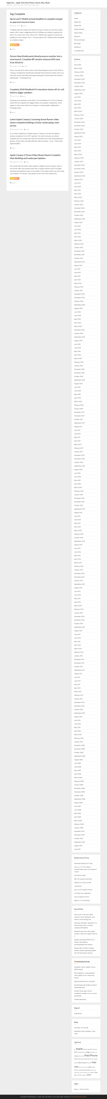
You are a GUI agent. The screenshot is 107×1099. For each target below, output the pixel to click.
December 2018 (79, 369)
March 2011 (78, 691)
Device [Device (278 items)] (84, 1052)
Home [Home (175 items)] (82, 1056)
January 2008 (78, 828)
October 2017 (78, 419)
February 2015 (78, 534)
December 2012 (79, 616)
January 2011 (78, 699)
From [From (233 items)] (96, 1052)
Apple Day (77, 22)
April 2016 (77, 484)
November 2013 (79, 577)
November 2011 (79, 663)
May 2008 (77, 813)
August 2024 (78, 136)
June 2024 (77, 143)
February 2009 (79, 781)
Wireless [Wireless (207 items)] (84, 1075)
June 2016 (77, 477)
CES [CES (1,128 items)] (75, 1052)
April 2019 (77, 355)
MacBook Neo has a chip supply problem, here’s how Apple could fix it (85, 933)
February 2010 (78, 738)
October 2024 (78, 129)
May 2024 (77, 147)
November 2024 (79, 126)
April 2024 (77, 151)
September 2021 (79, 262)
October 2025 (78, 86)
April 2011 (77, 688)
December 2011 (79, 659)
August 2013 (78, 588)
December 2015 (79, 498)
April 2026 (77, 65)
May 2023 (77, 190)
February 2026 (79, 72)
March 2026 (78, 68)
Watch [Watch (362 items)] (75, 1075)
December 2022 (79, 208)
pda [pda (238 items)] (79, 1070)
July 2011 (77, 677)
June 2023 (77, 186)
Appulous (77, 36)
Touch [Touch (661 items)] (92, 1072)
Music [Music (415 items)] (75, 1070)
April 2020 (77, 323)
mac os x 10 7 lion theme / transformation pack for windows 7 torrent (85, 869)
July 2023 (77, 183)
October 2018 (78, 376)
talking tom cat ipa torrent (82, 882)
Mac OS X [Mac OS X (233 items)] (81, 1067)
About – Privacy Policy (81, 1089)
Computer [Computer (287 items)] (79, 1052)
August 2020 (78, 308)
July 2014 (77, 548)
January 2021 (78, 290)
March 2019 (78, 358)
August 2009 (78, 760)
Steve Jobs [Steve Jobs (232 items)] (76, 1072)
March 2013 (78, 605)
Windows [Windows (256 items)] (80, 1075)
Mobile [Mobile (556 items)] (90, 1067)
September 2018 (79, 380)
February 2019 (78, 362)
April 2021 (77, 280)
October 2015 (78, 505)
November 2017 (79, 416)
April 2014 (77, 559)
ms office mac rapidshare (82, 893)
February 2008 (79, 824)
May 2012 (77, 641)
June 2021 (77, 272)
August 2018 (78, 383)
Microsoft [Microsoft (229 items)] (85, 1067)
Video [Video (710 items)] (96, 1072)
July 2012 (77, 634)
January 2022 (78, 247)
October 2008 (78, 795)
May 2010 (77, 727)
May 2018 (77, 394)
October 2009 (78, 752)
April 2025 (77, 108)
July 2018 (77, 387)
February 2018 (78, 405)
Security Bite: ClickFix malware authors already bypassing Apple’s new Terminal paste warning (85, 950)
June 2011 (77, 681)
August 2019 (78, 340)
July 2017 (77, 430)
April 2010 (77, 731)
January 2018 (78, 409)
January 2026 (78, 75)
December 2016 (79, 455)
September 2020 (79, 305)
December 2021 (79, 251)
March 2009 (78, 777)
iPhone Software (79, 40)
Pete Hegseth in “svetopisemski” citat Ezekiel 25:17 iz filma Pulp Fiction (84, 975)
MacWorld (77, 47)
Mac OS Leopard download (83, 879)
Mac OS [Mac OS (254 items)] (89, 1062)
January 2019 (78, 366)
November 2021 (79, 254)
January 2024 (78, 161)
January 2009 (78, 785)
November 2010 (79, 706)
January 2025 (78, 118)
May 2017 (77, 437)
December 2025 (79, 79)
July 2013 (77, 591)
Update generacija (80, 999)
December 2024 (79, 122)
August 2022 (78, 222)
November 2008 (79, 792)
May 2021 (77, 276)
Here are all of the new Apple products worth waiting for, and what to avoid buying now (84, 917)
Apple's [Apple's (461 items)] (85, 1049)
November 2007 (79, 835)
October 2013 (78, 580)
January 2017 (78, 452)
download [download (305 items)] (92, 1052)
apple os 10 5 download (82, 900)
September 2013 (79, 584)
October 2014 (78, 537)
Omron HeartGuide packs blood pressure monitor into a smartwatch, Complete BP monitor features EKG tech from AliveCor (36, 59)
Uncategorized (79, 51)
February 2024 (79, 158)
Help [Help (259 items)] (80, 1056)
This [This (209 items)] (89, 1072)
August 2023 (78, 179)
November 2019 (79, 330)
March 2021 (78, 283)
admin (24, 25)
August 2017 (78, 426)
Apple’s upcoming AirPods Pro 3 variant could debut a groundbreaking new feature (84, 942)
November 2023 (79, 169)
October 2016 (78, 462)
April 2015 (77, 527)
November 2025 (79, 83)
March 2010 (78, 734)
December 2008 (79, 788)
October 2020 (78, 301)
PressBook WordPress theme (79, 1096)
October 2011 (78, 666)
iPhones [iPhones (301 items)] (82, 1059)
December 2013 (79, 573)
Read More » (15, 45)
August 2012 (78, 631)
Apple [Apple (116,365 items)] (79, 1048)
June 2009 (77, 767)
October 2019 (78, 333)
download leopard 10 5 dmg (83, 863)
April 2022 (77, 237)
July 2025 (77, 97)
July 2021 (77, 269)
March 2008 (78, 820)
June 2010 (77, 724)
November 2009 (79, 749)
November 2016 (79, 459)
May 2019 (77, 351)
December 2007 (79, 831)
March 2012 (78, 648)
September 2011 (79, 670)
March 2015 (78, 530)
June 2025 (77, 100)
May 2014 (77, 555)
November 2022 (79, 211)
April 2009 (77, 774)
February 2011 (78, 695)
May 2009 (77, 770)
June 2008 (77, 810)
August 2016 (78, 469)
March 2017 (78, 444)
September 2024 (79, 133)
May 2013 (77, 598)
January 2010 (78, 742)
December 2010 (79, 702)
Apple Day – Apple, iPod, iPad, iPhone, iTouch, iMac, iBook (28, 3)
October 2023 (78, 172)
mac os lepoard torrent (81, 897)
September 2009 (79, 756)
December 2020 (79, 294)
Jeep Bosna (78, 1013)
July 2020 (77, 312)
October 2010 (78, 709)
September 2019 (79, 337)
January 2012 (78, 656)
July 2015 (77, 516)
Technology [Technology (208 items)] (85, 1072)
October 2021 (78, 258)
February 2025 (79, 115)
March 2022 (78, 240)
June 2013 (77, 595)
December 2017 (79, 412)
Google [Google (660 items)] (76, 1056)
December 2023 (79, 165)
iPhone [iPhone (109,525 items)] (94, 1055)
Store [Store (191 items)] (81, 1072)
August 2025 (78, 93)
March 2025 (78, 111)
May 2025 (77, 104)
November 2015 (79, 502)
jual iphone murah (80, 875)
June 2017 (77, 434)
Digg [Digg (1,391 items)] (87, 1052)
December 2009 (79, 745)
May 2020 (77, 319)
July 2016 (77, 473)
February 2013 (78, 609)
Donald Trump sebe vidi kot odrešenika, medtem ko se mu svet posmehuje (85, 993)
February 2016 (78, 491)
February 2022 (79, 244)
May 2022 (77, 233)
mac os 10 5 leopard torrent (83, 889)
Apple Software (79, 29)
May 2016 (77, 480)
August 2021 (78, 265)
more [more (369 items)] (93, 1067)
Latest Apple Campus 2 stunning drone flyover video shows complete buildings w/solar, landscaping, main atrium (34, 122)
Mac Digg (77, 43)
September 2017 (79, 423)
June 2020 (77, 315)
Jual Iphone (78, 886)
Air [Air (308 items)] (75, 1049)
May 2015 (77, 523)
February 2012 (78, 652)
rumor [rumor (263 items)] (92, 1070)
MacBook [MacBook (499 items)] (84, 1062)
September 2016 (79, 466)
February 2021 (78, 287)
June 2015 (77, 520)
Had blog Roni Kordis (83, 961)
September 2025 (79, 90)
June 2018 (77, 391)
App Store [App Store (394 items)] (90, 1049)
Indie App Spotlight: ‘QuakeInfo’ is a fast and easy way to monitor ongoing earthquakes (85, 925)
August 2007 (78, 846)
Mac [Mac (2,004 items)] (79, 1062)
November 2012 (79, 620)
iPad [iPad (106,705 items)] (86, 1055)
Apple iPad (77, 25)
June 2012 (77, 638)
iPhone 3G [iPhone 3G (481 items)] (77, 1059)
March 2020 (78, 326)
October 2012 (78, 623)
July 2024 (77, 140)
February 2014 (78, 566)
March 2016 (78, 487)
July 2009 (77, 763)
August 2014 (78, 545)
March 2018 (78, 401)
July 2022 (77, 226)
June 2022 (77, 229)
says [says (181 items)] (95, 1070)
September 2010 (79, 713)
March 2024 (78, 154)
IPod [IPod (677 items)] (86, 1059)
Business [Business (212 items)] (95, 1049)
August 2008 (78, 803)
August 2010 (78, 717)
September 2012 (79, 627)
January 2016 (78, 494)
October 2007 (78, 838)
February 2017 (78, 448)
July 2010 (77, 720)
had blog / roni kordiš (81, 1028)
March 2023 (78, 197)
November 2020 (79, 297)
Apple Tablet (78, 33)
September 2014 (79, 541)
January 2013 (78, 613)
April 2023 (77, 194)
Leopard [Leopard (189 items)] (76, 1062)
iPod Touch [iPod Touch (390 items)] (91, 1059)
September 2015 (79, 509)
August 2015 (78, 512)
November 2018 (79, 373)
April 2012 (77, 645)
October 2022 (78, 215)
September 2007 (79, 842)
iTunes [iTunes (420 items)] (95, 1059)
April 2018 (77, 398)
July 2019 (77, 344)
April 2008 (77, 817)
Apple (13, 49)
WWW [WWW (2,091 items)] (89, 1075)
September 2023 (79, 176)
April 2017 (77, 441)
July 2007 (77, 849)
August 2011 (78, 674)
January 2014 (78, 570)
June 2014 (77, 552)
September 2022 (79, 219)
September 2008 (79, 799)
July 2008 (77, 806)
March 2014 (78, 563)
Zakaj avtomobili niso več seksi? (84, 981)
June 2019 (77, 348)
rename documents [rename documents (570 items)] (85, 1070)
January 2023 (78, 204)
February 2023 (79, 201)
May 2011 (77, 684)
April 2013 (77, 602)
